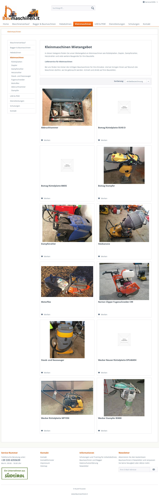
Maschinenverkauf (17, 42)
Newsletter (84, 466)
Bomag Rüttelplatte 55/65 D (112, 127)
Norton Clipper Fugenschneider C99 (115, 302)
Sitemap (43, 466)
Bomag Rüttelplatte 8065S (54, 186)
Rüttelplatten (16, 62)
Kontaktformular (47, 460)
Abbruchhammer (18, 87)
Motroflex (15, 83)
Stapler (14, 65)
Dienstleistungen (17, 101)
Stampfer (15, 90)
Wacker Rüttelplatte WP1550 (55, 418)
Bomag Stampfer (106, 186)
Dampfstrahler (17, 69)
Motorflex (46, 302)
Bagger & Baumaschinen (20, 47)
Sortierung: (119, 81)
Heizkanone (104, 244)
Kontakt (13, 111)
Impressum (45, 463)
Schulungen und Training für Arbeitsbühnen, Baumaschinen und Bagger (98, 458)
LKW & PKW (15, 96)
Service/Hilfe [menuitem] (149, 2)
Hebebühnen (15, 52)
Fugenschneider (18, 79)
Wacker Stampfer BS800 (109, 418)
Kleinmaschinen (17, 57)
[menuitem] (73, 8)
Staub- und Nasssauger (21, 76)
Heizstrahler (16, 72)
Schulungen (15, 106)
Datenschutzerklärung (89, 463)
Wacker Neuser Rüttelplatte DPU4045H (117, 360)
